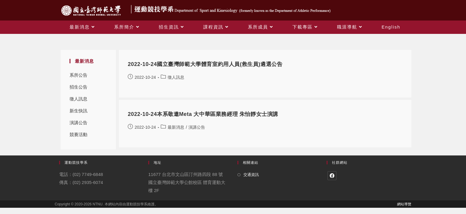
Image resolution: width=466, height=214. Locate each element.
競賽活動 (78, 134)
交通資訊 (251, 174)
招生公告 (78, 86)
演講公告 (78, 122)
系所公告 (78, 75)
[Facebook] (332, 175)
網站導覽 (404, 204)
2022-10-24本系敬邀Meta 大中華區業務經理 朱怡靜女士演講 (203, 114)
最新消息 (176, 127)
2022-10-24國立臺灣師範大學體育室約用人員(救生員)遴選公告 (205, 64)
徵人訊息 (78, 98)
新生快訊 (78, 110)
